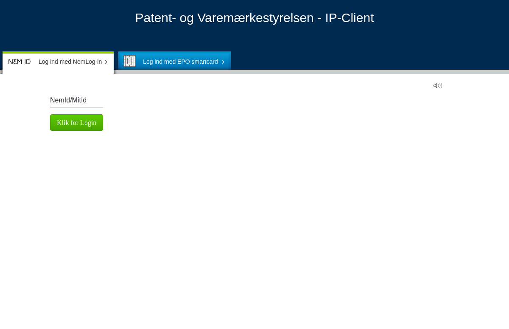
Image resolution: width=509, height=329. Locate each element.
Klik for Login (76, 122)
